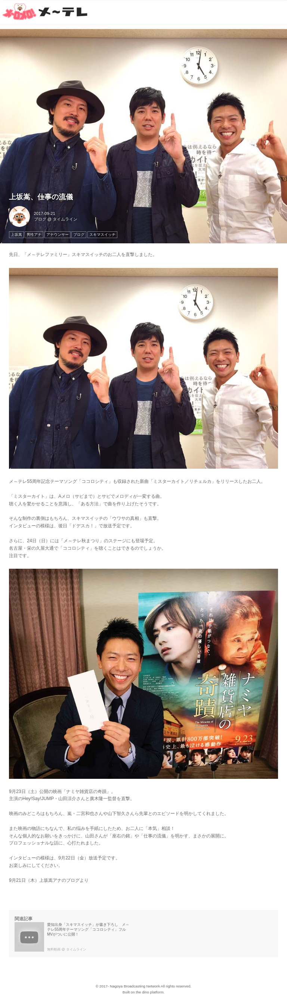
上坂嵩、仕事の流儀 (41, 197)
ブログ (40, 219)
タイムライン (65, 219)
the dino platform (150, 992)
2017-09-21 (44, 213)
